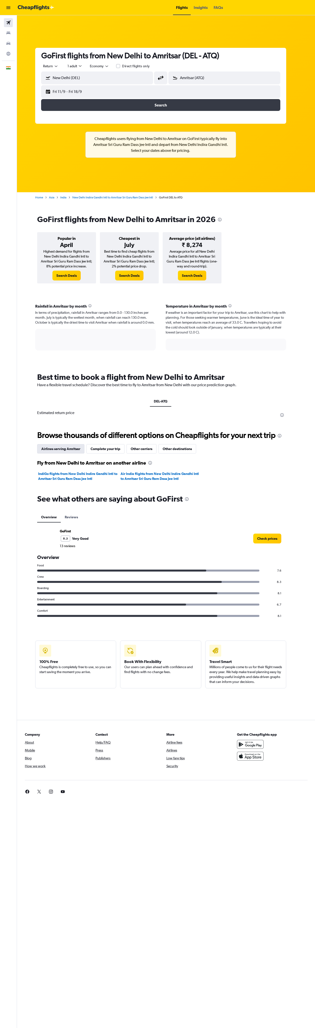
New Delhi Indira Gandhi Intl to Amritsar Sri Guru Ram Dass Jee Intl (118, 197)
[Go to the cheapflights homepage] (36, 7)
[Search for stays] (8, 33)
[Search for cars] (8, 43)
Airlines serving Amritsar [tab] (66, 449)
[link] (72, 275)
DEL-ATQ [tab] (166, 401)
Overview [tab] (54, 517)
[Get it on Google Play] (254, 744)
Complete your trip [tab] (111, 449)
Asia (57, 197)
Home (44, 197)
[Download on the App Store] (254, 756)
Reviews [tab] (76, 517)
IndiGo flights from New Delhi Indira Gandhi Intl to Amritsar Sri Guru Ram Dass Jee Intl (83, 476)
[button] (8, 7)
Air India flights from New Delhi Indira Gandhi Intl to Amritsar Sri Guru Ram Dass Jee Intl (165, 476)
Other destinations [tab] (182, 449)
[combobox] (56, 66)
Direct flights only (141, 66)
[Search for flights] (8, 23)
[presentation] (225, 219)
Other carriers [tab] (147, 449)
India (69, 197)
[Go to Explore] (8, 54)
